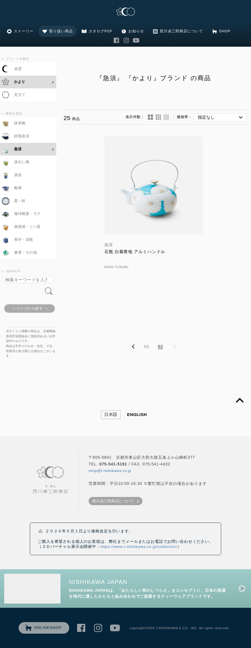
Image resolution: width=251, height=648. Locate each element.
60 (166, 117)
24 (158, 117)
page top (240, 400)
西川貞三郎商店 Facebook (116, 40)
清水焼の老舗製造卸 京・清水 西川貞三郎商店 (125, 12)
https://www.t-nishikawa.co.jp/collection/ (138, 546)
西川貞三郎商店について (181, 31)
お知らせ (136, 31)
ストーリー (23, 31)
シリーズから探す (27, 308)
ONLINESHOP (48, 628)
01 (146, 346)
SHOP (224, 31)
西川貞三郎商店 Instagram (126, 40)
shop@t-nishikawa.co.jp (110, 471)
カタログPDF (101, 31)
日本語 (110, 414)
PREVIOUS (133, 347)
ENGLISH (137, 414)
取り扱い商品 (61, 31)
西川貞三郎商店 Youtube (136, 40)
